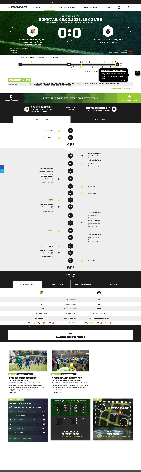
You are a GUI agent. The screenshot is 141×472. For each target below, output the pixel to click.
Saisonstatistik (27, 284)
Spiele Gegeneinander (84, 284)
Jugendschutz (43, 467)
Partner (47, 2)
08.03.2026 (13, 84)
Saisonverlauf (56, 284)
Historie (113, 284)
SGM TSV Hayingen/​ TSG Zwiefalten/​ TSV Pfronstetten (32, 42)
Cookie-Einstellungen (65, 467)
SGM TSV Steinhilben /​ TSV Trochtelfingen (108, 41)
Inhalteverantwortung (53, 467)
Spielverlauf (42, 119)
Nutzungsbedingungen (32, 467)
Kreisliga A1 (71, 16)
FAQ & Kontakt (54, 2)
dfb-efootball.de (24, 2)
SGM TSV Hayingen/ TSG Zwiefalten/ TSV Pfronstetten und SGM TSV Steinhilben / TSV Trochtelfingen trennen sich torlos (76, 84)
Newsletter (61, 2)
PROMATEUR (11, 2)
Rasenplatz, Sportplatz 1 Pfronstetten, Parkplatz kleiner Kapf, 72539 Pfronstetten (70, 23)
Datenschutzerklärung (20, 467)
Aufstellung (99, 119)
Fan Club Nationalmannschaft (37, 2)
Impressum (10, 467)
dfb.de (17, 2)
